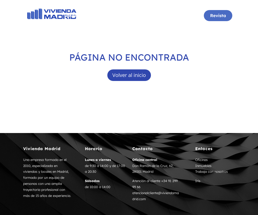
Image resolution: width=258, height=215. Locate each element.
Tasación (163, 16)
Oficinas (109, 16)
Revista (218, 15)
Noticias (188, 16)
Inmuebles (136, 16)
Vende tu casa (79, 16)
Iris (197, 181)
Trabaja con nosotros (211, 171)
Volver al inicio (129, 75)
